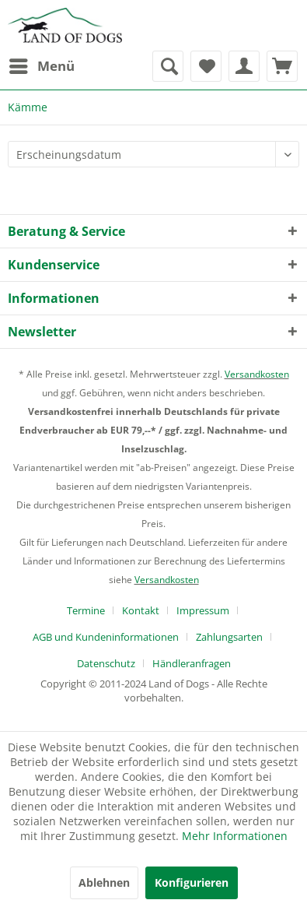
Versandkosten (257, 374)
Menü (42, 64)
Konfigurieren (192, 882)
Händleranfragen (191, 663)
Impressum (202, 610)
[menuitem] (41, 66)
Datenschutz (106, 663)
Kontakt (140, 610)
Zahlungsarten (229, 637)
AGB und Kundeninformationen (106, 637)
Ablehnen (104, 882)
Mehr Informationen (235, 835)
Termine (86, 610)
